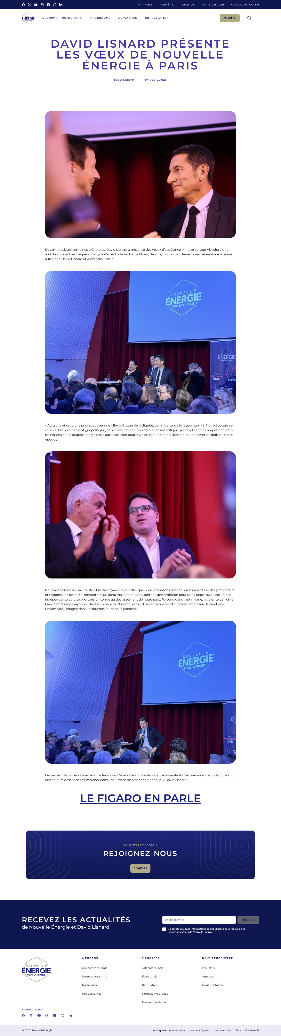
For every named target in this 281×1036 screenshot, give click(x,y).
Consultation (157, 17)
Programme (100, 17)
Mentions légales (199, 1030)
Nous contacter (245, 4)
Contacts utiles (222, 1030)
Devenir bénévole (154, 1002)
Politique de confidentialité (169, 1030)
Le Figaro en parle (140, 798)
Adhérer (168, 4)
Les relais (208, 968)
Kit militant (150, 985)
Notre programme (94, 976)
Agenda (188, 4)
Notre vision (90, 985)
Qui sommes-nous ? (95, 968)
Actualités (127, 17)
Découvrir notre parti (62, 17)
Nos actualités (91, 993)
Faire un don (212, 4)
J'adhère (230, 18)
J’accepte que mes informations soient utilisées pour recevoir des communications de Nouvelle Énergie (206, 930)
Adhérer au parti (153, 968)
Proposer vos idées (155, 993)
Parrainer (145, 4)
